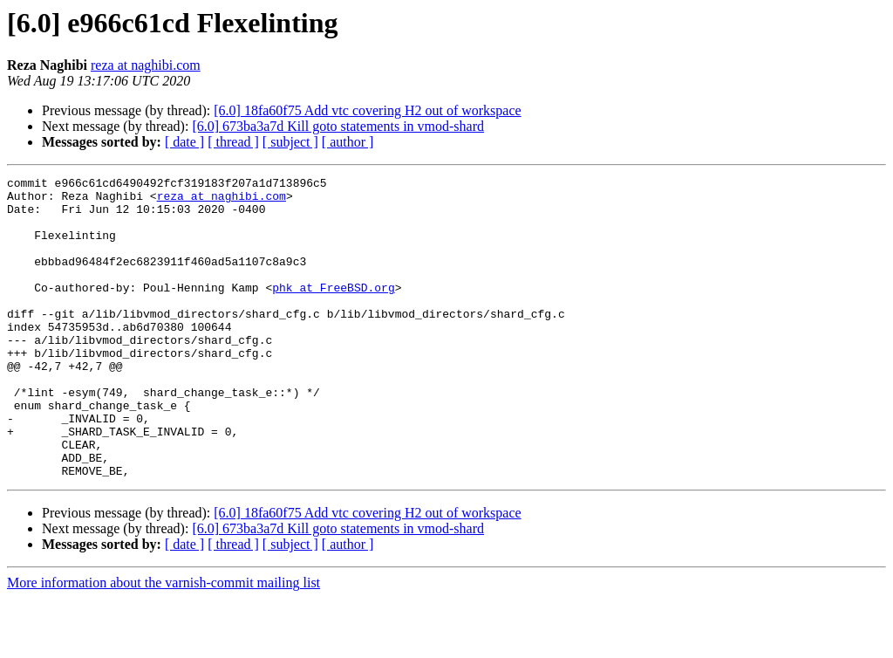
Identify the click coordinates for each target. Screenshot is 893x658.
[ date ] (184, 141)
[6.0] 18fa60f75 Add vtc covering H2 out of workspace (367, 110)
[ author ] (348, 141)
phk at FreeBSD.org (333, 311)
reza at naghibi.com (146, 65)
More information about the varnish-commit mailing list (163, 642)
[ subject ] (290, 141)
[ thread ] (233, 141)
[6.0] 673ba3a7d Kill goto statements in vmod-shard (338, 126)
